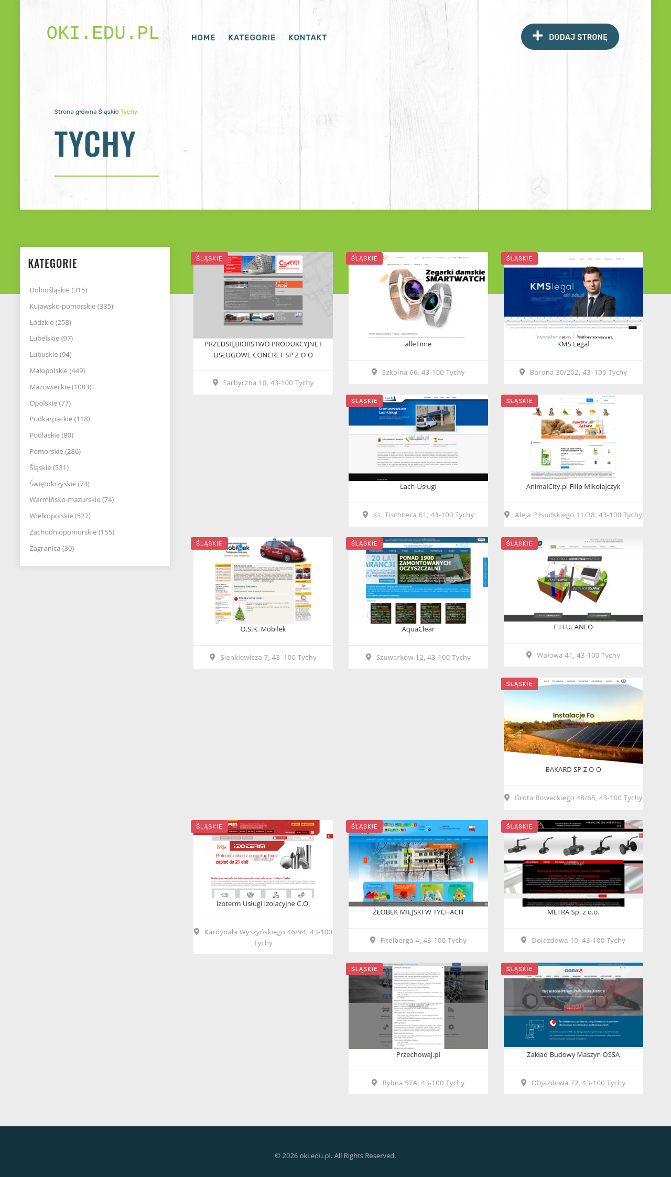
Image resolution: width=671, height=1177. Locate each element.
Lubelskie (51, 338)
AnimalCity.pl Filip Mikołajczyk (573, 486)
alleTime (418, 343)
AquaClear (418, 629)
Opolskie (50, 403)
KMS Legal (573, 343)
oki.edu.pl (103, 34)
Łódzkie (50, 322)
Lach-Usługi (418, 486)
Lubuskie (50, 354)
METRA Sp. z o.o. (573, 912)
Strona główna (76, 111)
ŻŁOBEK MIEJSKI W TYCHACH (418, 912)
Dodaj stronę (570, 36)
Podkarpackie (59, 418)
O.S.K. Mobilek (263, 629)
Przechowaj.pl (418, 1054)
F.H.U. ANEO (573, 626)
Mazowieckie (60, 386)
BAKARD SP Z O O (573, 769)
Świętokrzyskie (59, 483)
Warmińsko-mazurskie (71, 499)
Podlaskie (51, 435)
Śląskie (109, 111)
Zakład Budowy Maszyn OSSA (573, 1054)
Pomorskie (55, 451)
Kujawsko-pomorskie (71, 306)
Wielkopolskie (60, 515)
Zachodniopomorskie (71, 532)
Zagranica (51, 548)
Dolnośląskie (58, 290)
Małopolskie (57, 370)
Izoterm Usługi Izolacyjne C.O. (263, 903)
